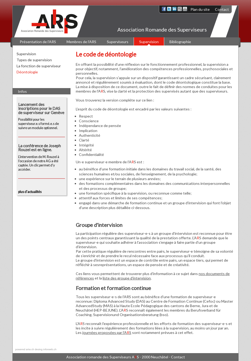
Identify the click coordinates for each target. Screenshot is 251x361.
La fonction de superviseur (39, 66)
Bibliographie (180, 41)
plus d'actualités (30, 192)
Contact (222, 9)
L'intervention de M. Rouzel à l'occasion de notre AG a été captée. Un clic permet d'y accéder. (41, 157)
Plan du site (200, 9)
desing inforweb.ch (45, 349)
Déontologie (27, 72)
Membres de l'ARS (81, 41)
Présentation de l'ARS (38, 41)
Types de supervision (34, 60)
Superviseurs (117, 41)
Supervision (149, 41)
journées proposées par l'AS (106, 332)
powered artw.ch (24, 349)
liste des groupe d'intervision (127, 278)
